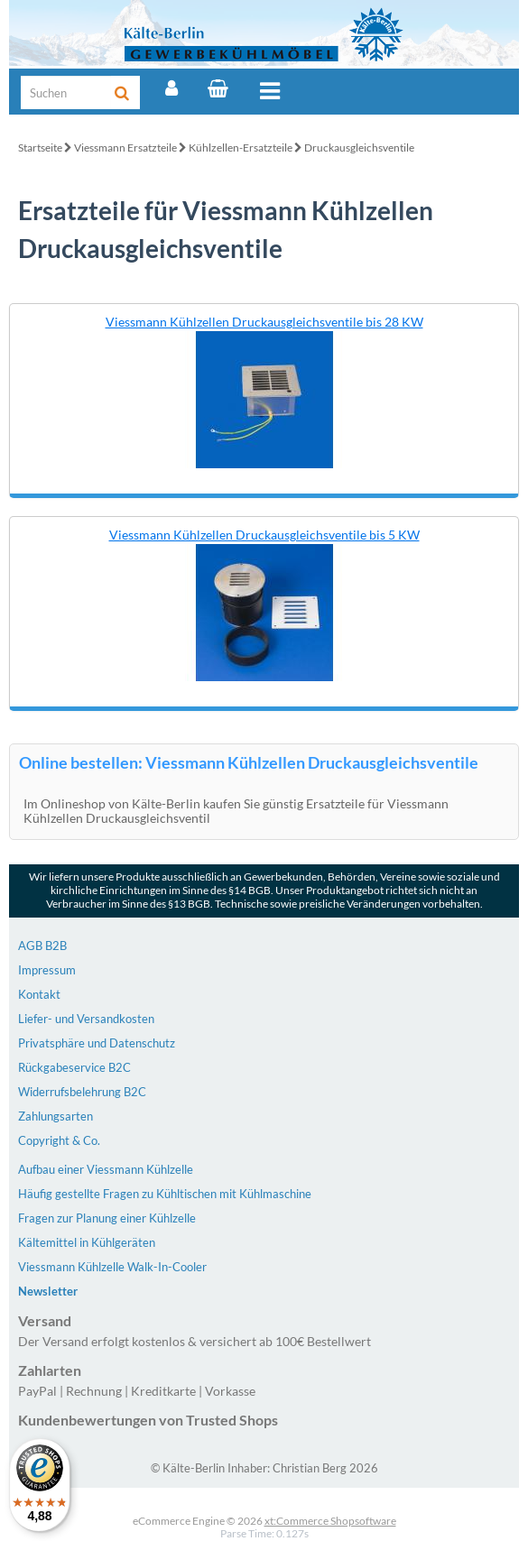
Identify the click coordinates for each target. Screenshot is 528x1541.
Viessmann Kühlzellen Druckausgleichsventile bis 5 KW (264, 534)
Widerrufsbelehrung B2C (82, 1091)
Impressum (47, 970)
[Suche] (66, 92)
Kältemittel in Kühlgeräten (86, 1242)
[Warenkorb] (218, 88)
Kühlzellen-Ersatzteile (240, 147)
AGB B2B (42, 945)
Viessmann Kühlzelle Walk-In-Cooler (112, 1267)
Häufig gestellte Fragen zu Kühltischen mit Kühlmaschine (164, 1193)
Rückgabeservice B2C (74, 1067)
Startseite (40, 147)
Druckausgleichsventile (359, 147)
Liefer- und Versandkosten (86, 1018)
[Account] (171, 88)
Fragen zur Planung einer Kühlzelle (107, 1218)
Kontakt (39, 994)
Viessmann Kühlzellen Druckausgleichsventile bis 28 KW (264, 321)
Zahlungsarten (55, 1116)
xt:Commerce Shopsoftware (330, 1520)
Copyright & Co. (59, 1140)
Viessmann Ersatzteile (125, 147)
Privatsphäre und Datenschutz (96, 1043)
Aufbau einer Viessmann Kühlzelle (105, 1169)
